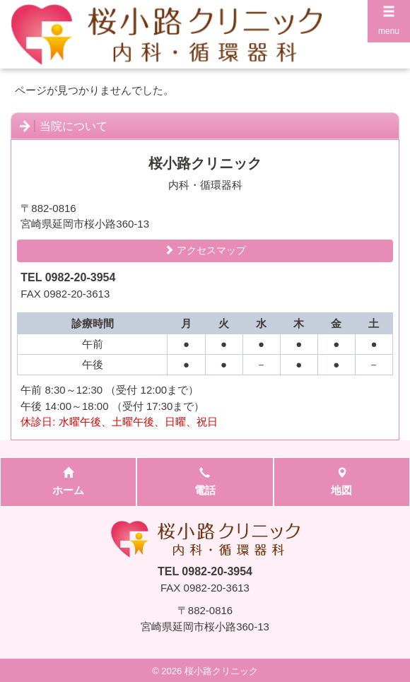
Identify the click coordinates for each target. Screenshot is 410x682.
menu (388, 20)
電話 (205, 482)
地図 (341, 482)
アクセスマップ (205, 250)
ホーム (68, 482)
